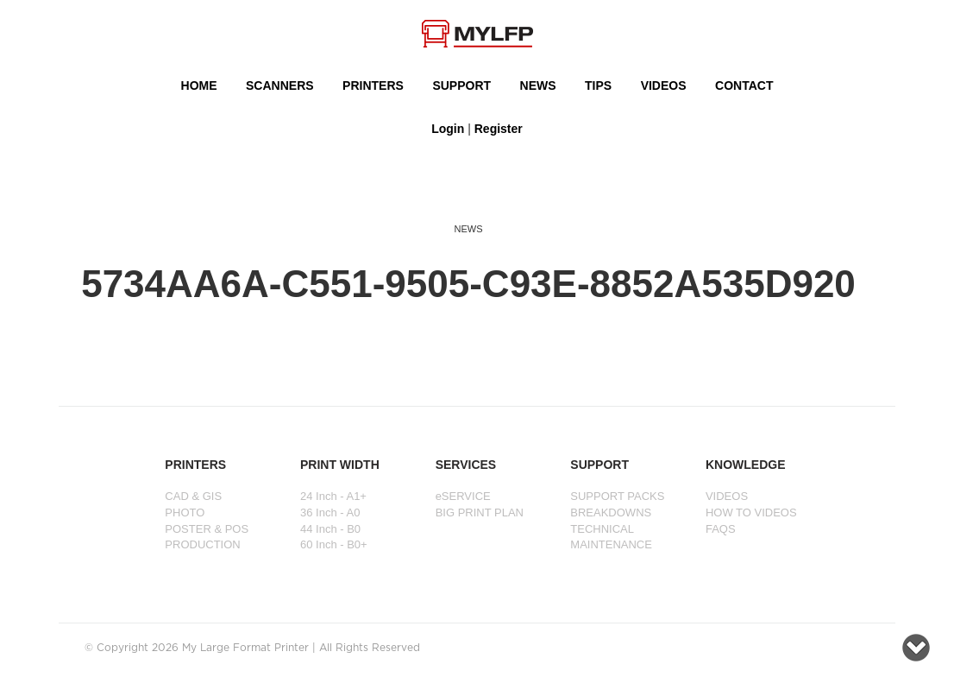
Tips (598, 85)
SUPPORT (461, 85)
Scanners (280, 85)
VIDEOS (664, 85)
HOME (199, 85)
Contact (744, 85)
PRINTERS (373, 85)
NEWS (538, 85)
